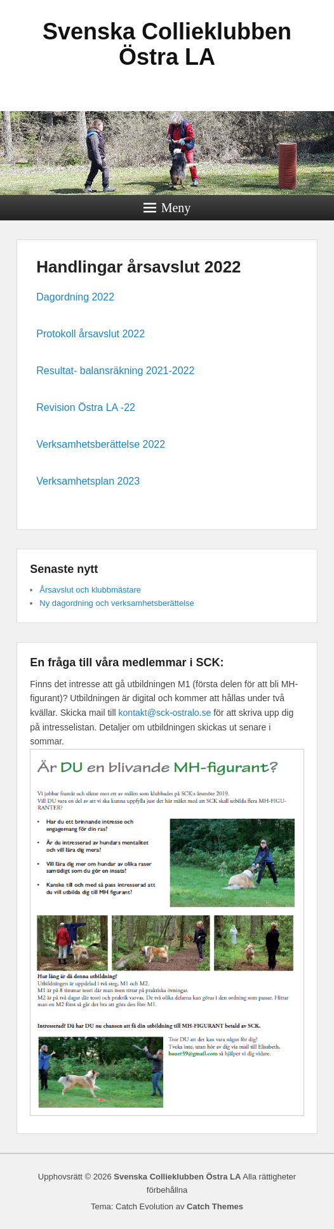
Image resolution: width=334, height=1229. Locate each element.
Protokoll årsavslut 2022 (90, 333)
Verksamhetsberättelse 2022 (100, 444)
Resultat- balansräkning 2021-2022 (115, 370)
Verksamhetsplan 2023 (88, 481)
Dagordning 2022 (75, 297)
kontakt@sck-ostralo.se (165, 713)
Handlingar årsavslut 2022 (138, 266)
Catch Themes (215, 1206)
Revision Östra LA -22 (85, 407)
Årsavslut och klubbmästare (90, 589)
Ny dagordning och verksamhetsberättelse (116, 603)
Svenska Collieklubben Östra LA (167, 44)
